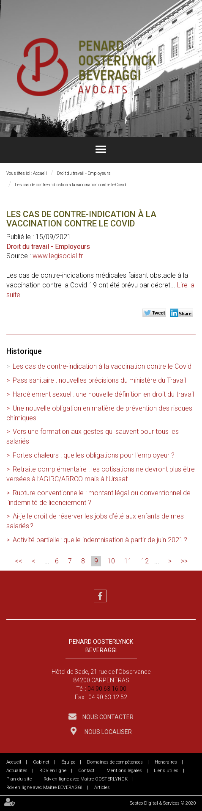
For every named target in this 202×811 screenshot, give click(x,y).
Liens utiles (166, 770)
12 (145, 561)
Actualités (16, 770)
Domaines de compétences (115, 762)
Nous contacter (107, 717)
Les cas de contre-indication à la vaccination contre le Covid (70, 184)
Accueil (40, 173)
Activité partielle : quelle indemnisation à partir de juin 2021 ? (100, 540)
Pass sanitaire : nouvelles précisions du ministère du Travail (99, 380)
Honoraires (166, 762)
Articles (102, 787)
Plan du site (19, 779)
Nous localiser (107, 731)
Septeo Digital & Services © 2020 (163, 803)
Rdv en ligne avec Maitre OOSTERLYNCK (86, 779)
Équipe (68, 762)
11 (128, 561)
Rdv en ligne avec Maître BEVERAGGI (44, 787)
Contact (86, 770)
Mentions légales (124, 770)
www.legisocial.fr (58, 256)
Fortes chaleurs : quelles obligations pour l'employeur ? (94, 455)
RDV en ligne (52, 770)
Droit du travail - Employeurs (84, 173)
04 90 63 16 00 (106, 688)
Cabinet (41, 762)
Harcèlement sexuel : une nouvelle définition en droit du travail (103, 394)
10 (111, 561)
